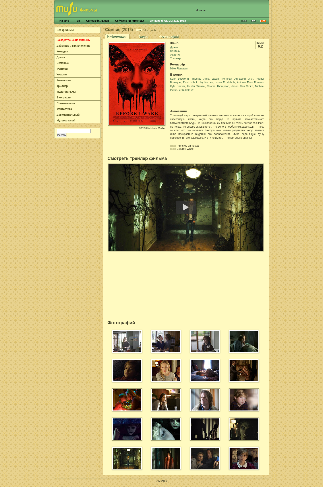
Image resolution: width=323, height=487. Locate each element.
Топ (77, 20)
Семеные (63, 63)
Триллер (62, 86)
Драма (61, 57)
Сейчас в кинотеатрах (129, 20)
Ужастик (62, 74)
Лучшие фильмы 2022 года (168, 20)
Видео (143, 36)
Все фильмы (65, 30)
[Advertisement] (289, 66)
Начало (64, 20)
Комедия (62, 51)
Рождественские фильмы (74, 40)
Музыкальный (66, 120)
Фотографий (168, 36)
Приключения (66, 103)
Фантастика (64, 109)
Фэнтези (62, 68)
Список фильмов (97, 20)
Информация (117, 36)
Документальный (68, 114)
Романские (64, 80)
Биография (64, 97)
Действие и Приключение (74, 45)
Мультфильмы (66, 91)
